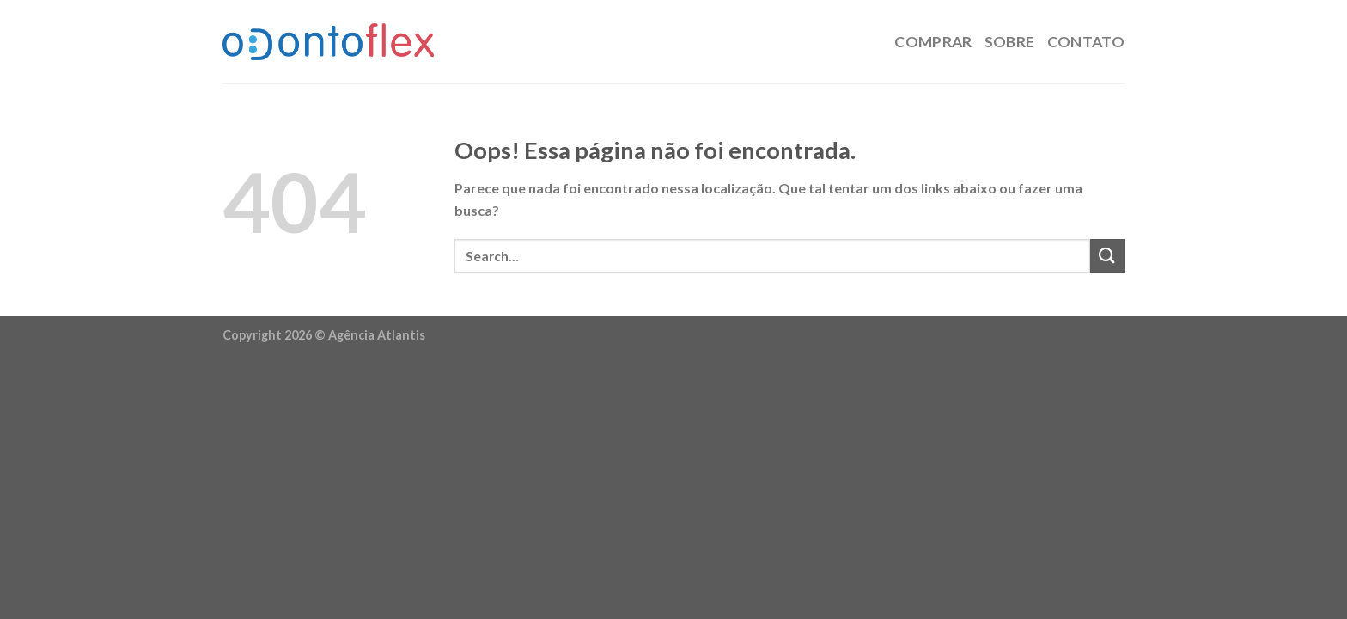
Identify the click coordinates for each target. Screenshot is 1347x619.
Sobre (1009, 42)
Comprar (933, 42)
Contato (1086, 42)
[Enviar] (1107, 256)
